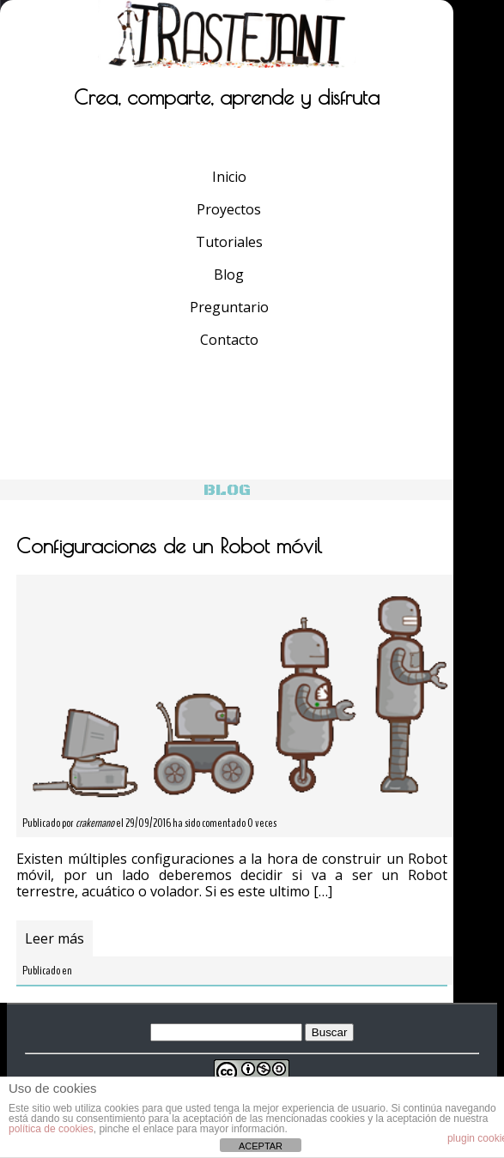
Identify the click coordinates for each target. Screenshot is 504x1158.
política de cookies (51, 1129)
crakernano (95, 823)
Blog (229, 274)
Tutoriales (229, 241)
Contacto (229, 339)
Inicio (229, 176)
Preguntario (229, 307)
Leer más (54, 938)
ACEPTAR (260, 1146)
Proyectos (229, 209)
